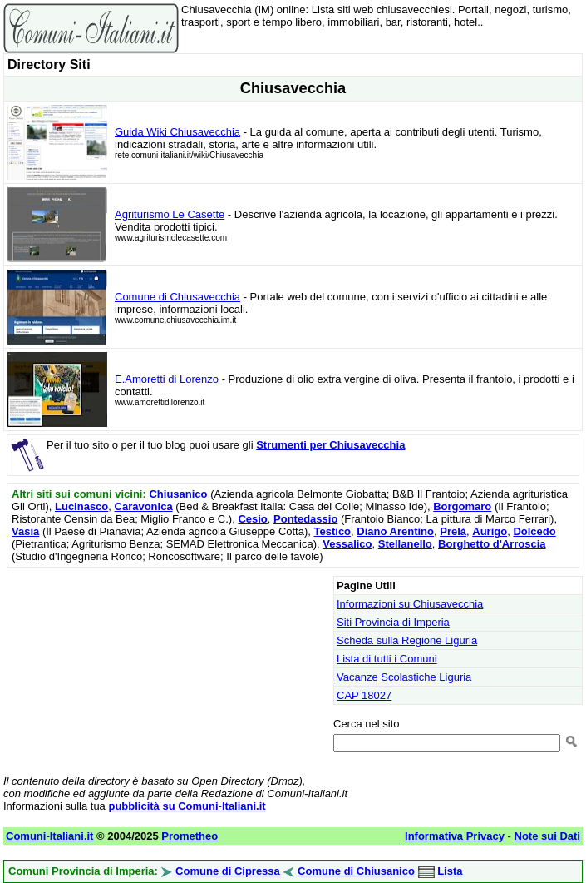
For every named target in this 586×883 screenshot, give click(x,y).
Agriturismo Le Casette (169, 214)
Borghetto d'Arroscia (492, 544)
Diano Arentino (395, 531)
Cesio (252, 519)
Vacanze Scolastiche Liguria (404, 677)
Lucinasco (81, 506)
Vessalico (347, 544)
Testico (333, 531)
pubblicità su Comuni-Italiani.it (186, 806)
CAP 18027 (364, 695)
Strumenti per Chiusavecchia (330, 445)
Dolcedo (534, 531)
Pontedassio (305, 519)
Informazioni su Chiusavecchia (410, 604)
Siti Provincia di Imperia (393, 622)
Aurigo (489, 531)
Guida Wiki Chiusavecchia (177, 132)
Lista (449, 871)
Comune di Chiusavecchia (177, 296)
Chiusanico (178, 494)
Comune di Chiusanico (356, 871)
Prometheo (189, 836)
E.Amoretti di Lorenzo (167, 379)
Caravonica (144, 506)
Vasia (25, 531)
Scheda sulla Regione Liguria (407, 640)
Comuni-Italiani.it (49, 836)
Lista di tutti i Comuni (387, 658)
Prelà (453, 531)
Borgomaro (462, 506)
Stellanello (405, 544)
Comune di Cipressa (227, 871)
